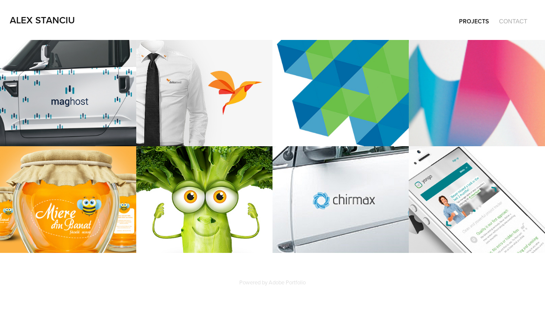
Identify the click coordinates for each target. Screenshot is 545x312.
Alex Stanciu (42, 20)
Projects (474, 21)
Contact (513, 21)
